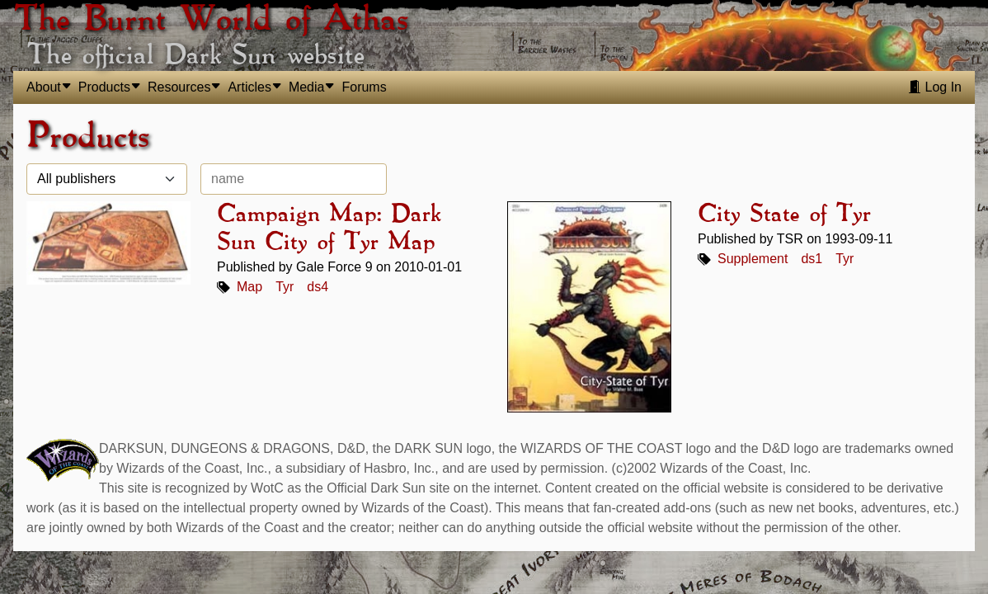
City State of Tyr (784, 214)
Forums (363, 87)
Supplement (752, 259)
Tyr (284, 287)
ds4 (317, 287)
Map (249, 287)
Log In (935, 87)
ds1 (811, 259)
